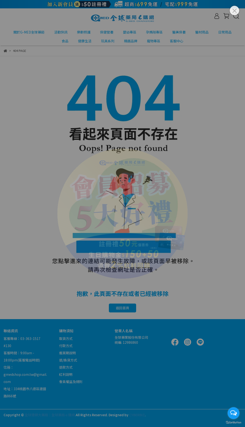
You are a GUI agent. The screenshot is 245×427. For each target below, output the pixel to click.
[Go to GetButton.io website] (233, 422)
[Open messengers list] (233, 413)
